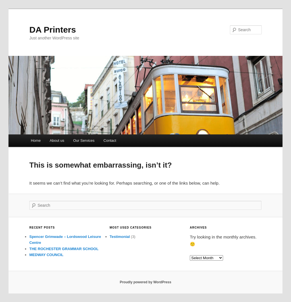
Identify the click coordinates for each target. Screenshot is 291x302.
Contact (109, 140)
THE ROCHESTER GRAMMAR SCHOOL (63, 249)
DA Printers (52, 29)
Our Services (83, 140)
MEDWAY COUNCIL (46, 255)
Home (36, 140)
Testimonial (120, 237)
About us (57, 140)
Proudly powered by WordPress (145, 282)
